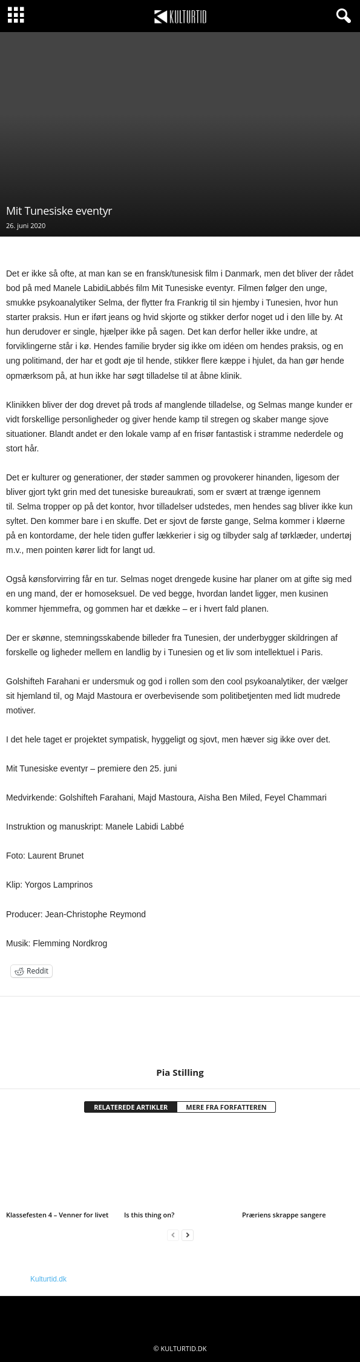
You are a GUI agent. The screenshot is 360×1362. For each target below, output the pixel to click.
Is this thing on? (149, 1214)
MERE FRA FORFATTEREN (226, 1107)
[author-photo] (180, 1032)
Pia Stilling (179, 1072)
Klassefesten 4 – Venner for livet (57, 1214)
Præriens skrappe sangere (284, 1214)
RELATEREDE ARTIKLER (131, 1107)
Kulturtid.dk (48, 1279)
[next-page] (188, 1235)
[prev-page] (173, 1235)
